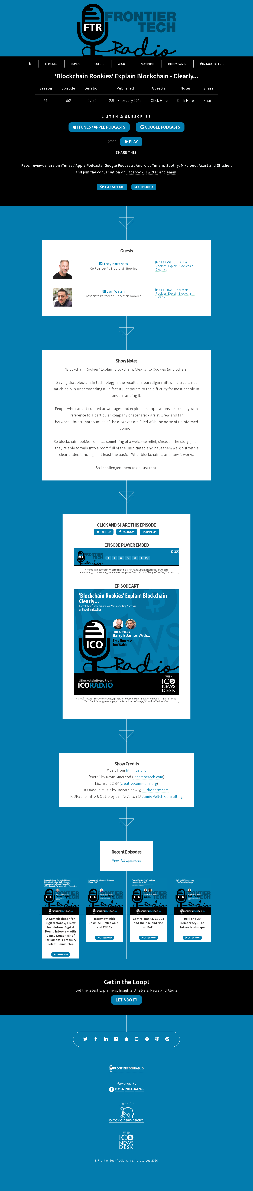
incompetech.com (148, 777)
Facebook (135, 172)
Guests (99, 64)
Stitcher (224, 165)
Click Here (159, 100)
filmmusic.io (136, 770)
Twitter (152, 172)
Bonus (75, 64)
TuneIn (158, 165)
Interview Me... (177, 64)
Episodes (51, 64)
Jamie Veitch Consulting (162, 796)
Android (143, 165)
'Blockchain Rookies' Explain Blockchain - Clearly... (175, 265)
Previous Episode (112, 187)
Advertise (147, 64)
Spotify (172, 165)
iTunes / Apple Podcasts (81, 165)
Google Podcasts (119, 165)
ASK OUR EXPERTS (212, 64)
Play (131, 141)
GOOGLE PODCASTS (160, 127)
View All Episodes (126, 860)
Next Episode (143, 187)
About (122, 64)
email (171, 172)
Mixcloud (189, 165)
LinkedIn (149, 532)
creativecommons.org (139, 783)
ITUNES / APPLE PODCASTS (99, 127)
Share (208, 100)
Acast (203, 165)
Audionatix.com (155, 790)
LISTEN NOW (61, 954)
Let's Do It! (126, 1000)
